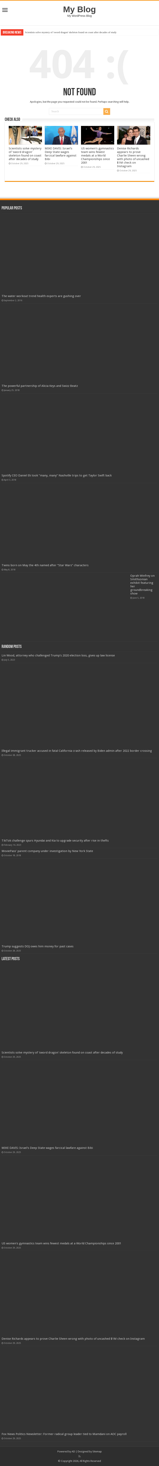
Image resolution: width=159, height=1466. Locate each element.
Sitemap (97, 1451)
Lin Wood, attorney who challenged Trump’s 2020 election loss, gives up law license (58, 655)
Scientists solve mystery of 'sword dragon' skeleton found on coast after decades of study (70, 32)
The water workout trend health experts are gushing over (41, 296)
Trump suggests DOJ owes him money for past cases (37, 946)
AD (73, 1451)
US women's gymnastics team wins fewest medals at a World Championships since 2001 (97, 155)
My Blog (79, 9)
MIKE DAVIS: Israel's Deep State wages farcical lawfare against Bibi (60, 154)
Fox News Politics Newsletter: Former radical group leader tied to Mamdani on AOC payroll (64, 1434)
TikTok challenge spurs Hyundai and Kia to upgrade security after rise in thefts (55, 840)
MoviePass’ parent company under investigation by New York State (47, 851)
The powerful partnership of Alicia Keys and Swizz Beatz (40, 386)
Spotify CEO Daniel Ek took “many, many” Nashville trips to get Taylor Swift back (57, 475)
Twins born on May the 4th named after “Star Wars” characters (45, 565)
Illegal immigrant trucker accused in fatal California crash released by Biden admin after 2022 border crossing (77, 751)
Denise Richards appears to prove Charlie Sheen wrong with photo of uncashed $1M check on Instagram (133, 157)
